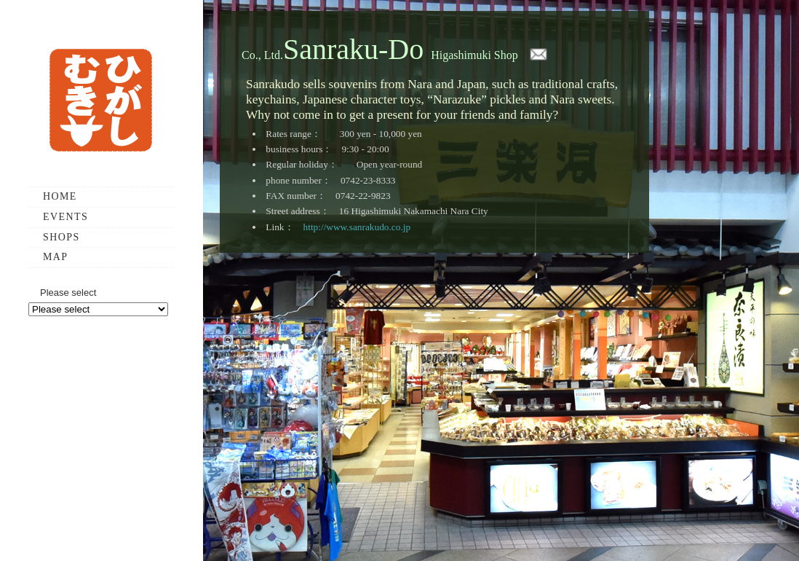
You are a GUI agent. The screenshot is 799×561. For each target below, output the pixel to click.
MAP (55, 256)
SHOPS (61, 237)
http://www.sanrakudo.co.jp (357, 226)
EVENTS (65, 216)
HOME (60, 196)
